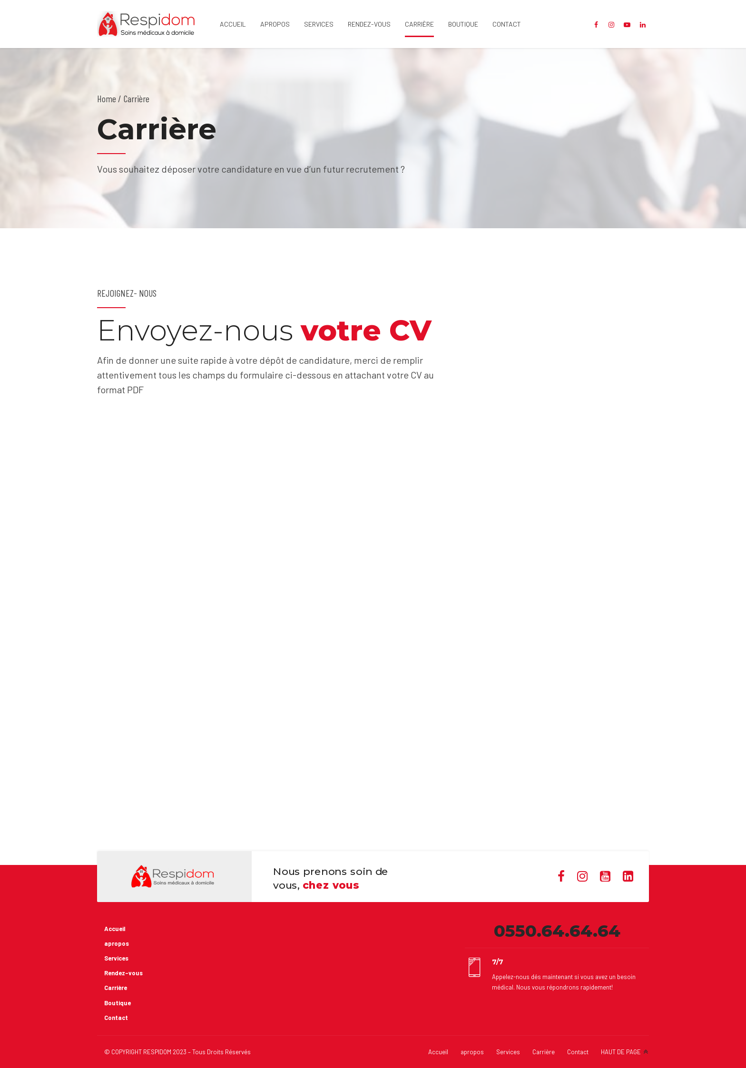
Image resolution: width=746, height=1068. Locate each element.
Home (106, 98)
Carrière (419, 24)
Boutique (463, 24)
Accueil (233, 24)
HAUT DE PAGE (621, 1052)
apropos (275, 24)
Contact (506, 24)
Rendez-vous (369, 24)
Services (319, 24)
